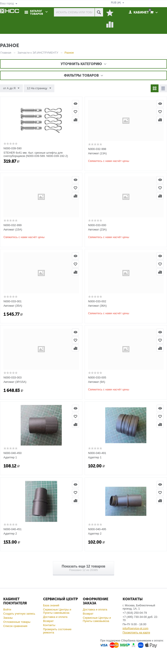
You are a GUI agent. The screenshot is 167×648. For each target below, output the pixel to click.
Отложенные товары (16, 621)
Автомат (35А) (12, 305)
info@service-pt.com (136, 628)
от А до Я (11, 88)
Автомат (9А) (96, 381)
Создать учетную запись (19, 613)
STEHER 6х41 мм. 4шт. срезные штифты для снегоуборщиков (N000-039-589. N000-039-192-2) (35, 154)
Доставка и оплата (55, 616)
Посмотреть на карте (136, 632)
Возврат (48, 621)
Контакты (49, 625)
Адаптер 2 (10, 533)
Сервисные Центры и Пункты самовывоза (57, 611)
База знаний (51, 605)
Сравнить (75, 119)
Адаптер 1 (10, 457)
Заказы (8, 617)
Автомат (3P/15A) (14, 381)
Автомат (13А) (97, 153)
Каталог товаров (36, 12)
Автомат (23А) (97, 229)
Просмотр (75, 103)
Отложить (75, 111)
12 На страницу (39, 88)
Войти (7, 609)
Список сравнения (15, 626)
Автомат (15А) (12, 229)
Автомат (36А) (97, 305)
